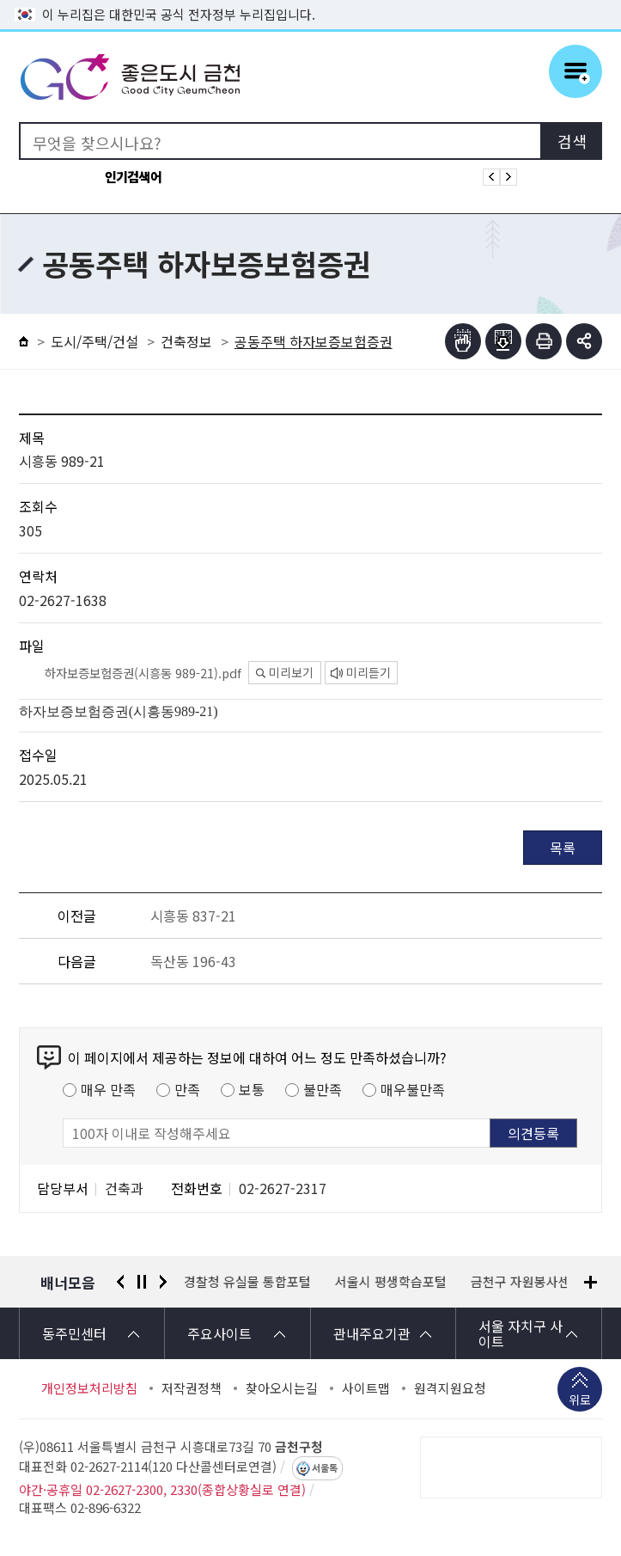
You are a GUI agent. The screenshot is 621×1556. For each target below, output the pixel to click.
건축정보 (186, 341)
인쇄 (544, 341)
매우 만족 (108, 1089)
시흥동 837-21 (193, 915)
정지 (141, 1282)
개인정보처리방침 (89, 1388)
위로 (579, 1401)
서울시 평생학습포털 (391, 1282)
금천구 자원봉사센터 (527, 1282)
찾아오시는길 (282, 1388)
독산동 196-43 (193, 961)
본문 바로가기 (311, 0)
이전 (120, 1282)
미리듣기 (361, 672)
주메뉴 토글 (575, 71)
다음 (163, 1282)
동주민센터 (74, 1333)
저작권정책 (191, 1388)
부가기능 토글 (584, 341)
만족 (187, 1089)
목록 (562, 847)
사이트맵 (366, 1388)
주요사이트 (219, 1333)
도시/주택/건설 (94, 341)
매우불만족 (413, 1089)
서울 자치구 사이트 (520, 1333)
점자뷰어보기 (463, 341)
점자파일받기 (503, 341)
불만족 (322, 1089)
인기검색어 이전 (491, 177)
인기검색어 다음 (508, 177)
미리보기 (285, 672)
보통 (252, 1089)
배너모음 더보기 (590, 1282)
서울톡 (325, 1468)
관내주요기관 (372, 1333)
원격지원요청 (450, 1388)
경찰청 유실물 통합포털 (248, 1282)
